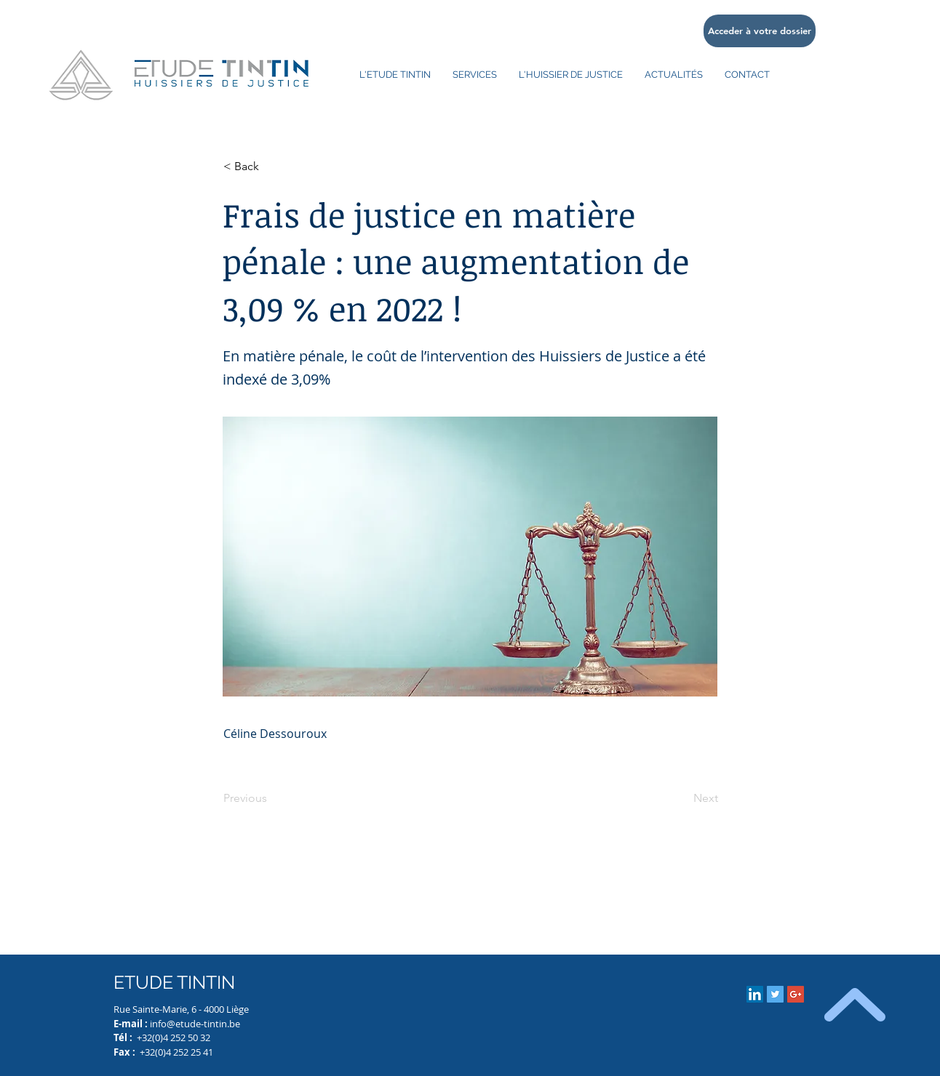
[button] (271, 166)
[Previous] (271, 798)
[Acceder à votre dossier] (760, 31)
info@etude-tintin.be (195, 1023)
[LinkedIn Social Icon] (754, 994)
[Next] (681, 798)
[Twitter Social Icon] (775, 994)
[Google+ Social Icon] (795, 994)
